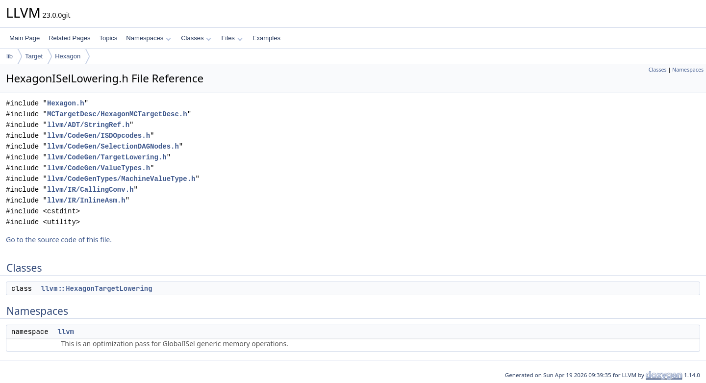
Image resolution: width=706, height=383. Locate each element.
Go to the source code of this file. (59, 239)
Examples (266, 38)
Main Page (24, 38)
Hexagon (67, 56)
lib (9, 56)
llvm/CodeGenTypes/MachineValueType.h (121, 178)
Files (231, 38)
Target (34, 56)
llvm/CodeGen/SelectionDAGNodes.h (113, 146)
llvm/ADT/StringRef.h (88, 124)
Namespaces (148, 38)
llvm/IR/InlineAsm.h (86, 200)
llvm (65, 331)
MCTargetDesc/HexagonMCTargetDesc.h (117, 114)
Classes (196, 38)
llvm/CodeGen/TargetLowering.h (107, 157)
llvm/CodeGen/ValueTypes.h (98, 168)
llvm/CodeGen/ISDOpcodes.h (98, 135)
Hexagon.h (65, 103)
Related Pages (69, 38)
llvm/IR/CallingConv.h (90, 189)
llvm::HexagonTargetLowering (96, 288)
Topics (108, 38)
